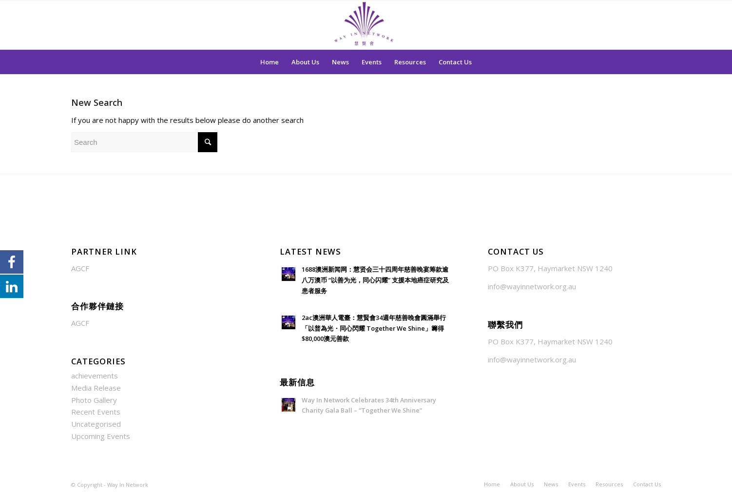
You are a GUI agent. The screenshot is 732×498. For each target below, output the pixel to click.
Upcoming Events (100, 436)
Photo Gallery (94, 400)
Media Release (96, 388)
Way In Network (127, 484)
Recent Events (95, 412)
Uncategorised (96, 424)
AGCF (80, 268)
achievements (94, 375)
